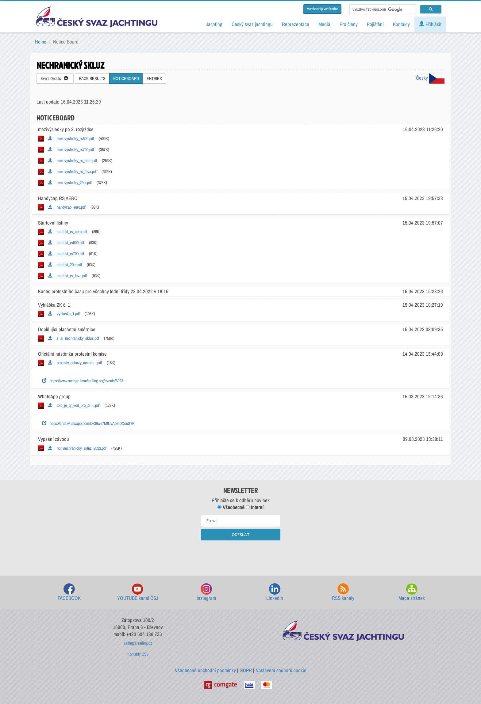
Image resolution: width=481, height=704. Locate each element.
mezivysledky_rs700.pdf (71, 149)
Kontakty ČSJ (137, 654)
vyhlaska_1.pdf (64, 313)
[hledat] (382, 9)
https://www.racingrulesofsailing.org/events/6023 (82, 381)
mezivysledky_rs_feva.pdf (72, 171)
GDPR (246, 670)
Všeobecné (230, 507)
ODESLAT (241, 534)
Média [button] (324, 24)
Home (40, 41)
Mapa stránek (411, 592)
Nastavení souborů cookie (281, 670)
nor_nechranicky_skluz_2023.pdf (77, 448)
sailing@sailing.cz (138, 643)
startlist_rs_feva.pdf (67, 275)
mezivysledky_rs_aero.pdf (72, 160)
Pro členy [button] (349, 24)
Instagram (206, 592)
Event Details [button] (54, 78)
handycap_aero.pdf (67, 207)
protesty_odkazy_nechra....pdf (75, 362)
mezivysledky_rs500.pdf (71, 138)
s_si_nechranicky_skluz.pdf (73, 338)
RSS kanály (343, 592)
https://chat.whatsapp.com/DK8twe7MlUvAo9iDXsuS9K (88, 423)
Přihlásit (430, 24)
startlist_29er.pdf (65, 264)
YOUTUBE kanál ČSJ (137, 592)
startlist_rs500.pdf (66, 242)
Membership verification (322, 8)
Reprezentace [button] (295, 24)
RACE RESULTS (92, 78)
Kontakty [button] (401, 24)
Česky (430, 77)
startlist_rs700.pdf (66, 253)
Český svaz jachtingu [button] (252, 24)
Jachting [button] (214, 24)
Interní (255, 507)
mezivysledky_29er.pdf (70, 182)
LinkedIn (274, 592)
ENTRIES (154, 78)
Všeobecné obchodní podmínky (205, 670)
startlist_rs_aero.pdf (67, 231)
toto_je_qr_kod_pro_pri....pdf (74, 405)
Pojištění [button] (375, 24)
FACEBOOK (69, 592)
